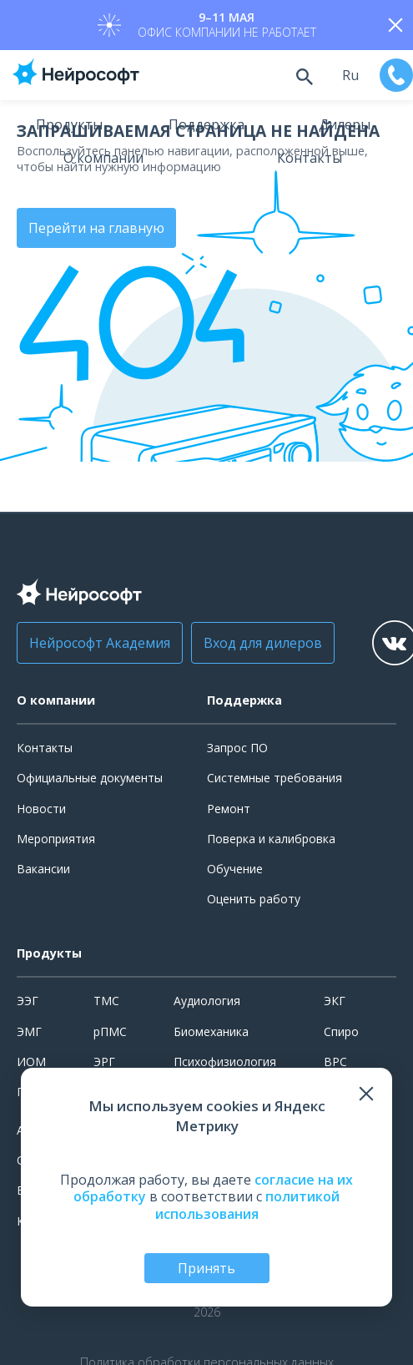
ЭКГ (334, 1001)
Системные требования (274, 778)
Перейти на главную (96, 228)
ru (350, 75)
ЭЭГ (27, 1001)
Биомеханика (211, 1031)
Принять (206, 1268)
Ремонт (228, 808)
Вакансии (43, 869)
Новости (41, 808)
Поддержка (206, 124)
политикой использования (247, 1205)
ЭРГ (104, 1061)
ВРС (335, 1061)
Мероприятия (56, 839)
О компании (103, 158)
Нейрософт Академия (99, 643)
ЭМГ (29, 1031)
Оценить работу (253, 899)
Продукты (69, 124)
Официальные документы (90, 778)
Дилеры (344, 124)
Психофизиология (225, 1061)
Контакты (309, 158)
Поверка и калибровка (271, 839)
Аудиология (207, 1001)
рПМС (110, 1031)
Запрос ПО (237, 748)
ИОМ (31, 1061)
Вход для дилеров (263, 643)
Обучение (235, 869)
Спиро (341, 1031)
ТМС (106, 1001)
